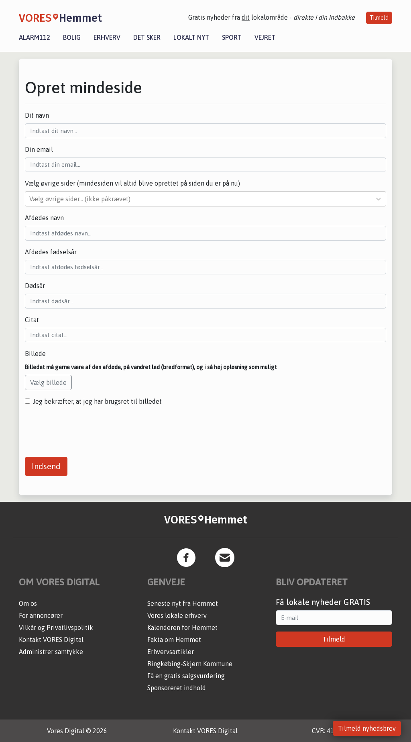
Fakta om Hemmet (174, 639)
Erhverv (107, 37)
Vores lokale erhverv (177, 615)
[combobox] (30, 199)
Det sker (147, 37)
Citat (32, 319)
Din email (39, 149)
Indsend (46, 466)
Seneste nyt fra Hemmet (182, 603)
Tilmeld (379, 17)
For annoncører (41, 615)
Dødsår (35, 285)
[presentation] (86, 428)
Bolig (72, 37)
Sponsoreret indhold (176, 687)
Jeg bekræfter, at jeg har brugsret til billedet (97, 401)
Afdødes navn (44, 217)
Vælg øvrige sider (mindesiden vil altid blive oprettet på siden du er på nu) (132, 183)
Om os (28, 603)
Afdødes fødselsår (51, 252)
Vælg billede (48, 382)
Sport (232, 37)
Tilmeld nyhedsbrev (367, 728)
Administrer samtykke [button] (51, 651)
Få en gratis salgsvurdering (186, 675)
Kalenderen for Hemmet (182, 627)
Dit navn (37, 115)
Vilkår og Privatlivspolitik (56, 627)
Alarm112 (34, 37)
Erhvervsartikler (170, 651)
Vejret (264, 37)
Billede (35, 353)
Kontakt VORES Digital (51, 639)
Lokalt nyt (191, 37)
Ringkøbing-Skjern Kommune (189, 663)
